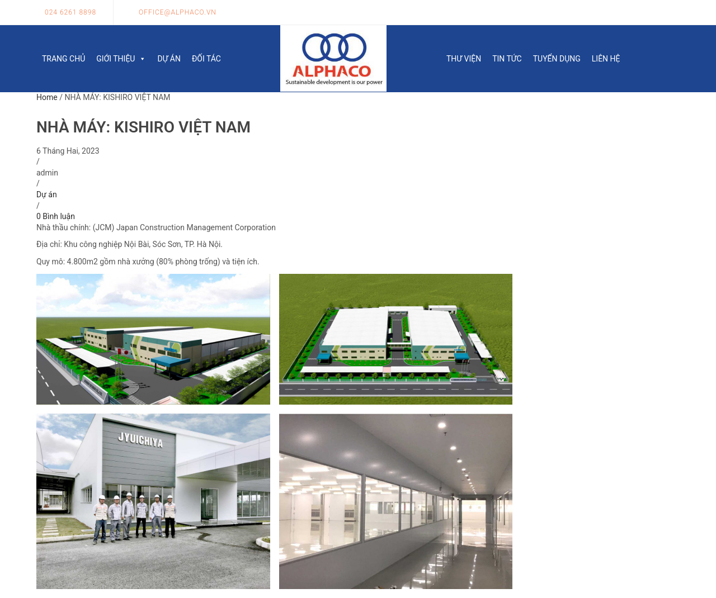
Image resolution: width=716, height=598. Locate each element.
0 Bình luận (55, 216)
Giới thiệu (121, 58)
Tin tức (507, 58)
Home (47, 97)
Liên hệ (606, 58)
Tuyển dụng (557, 58)
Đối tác (206, 58)
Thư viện (463, 58)
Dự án (169, 58)
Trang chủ (63, 58)
